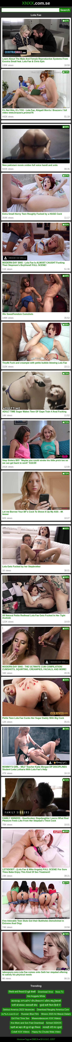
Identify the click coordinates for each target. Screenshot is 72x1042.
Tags (27, 1039)
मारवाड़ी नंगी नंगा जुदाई (52, 1027)
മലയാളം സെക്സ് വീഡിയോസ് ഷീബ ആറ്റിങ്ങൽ (36, 1000)
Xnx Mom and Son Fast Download (27, 1023)
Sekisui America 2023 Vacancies (18, 1009)
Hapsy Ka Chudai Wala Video (46, 1031)
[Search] (30, 10)
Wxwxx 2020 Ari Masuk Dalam (56, 1014)
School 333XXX (53, 1023)
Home (20, 1039)
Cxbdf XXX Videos (20, 1031)
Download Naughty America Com (53, 1009)
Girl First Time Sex (20, 1018)
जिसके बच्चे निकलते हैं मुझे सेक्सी (22, 992)
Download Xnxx (45, 992)
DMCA (35, 1039)
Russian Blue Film (30, 1014)
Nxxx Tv (59, 992)
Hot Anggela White (36, 996)
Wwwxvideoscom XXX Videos (46, 1018)
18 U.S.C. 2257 (47, 1039)
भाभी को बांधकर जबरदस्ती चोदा (24, 1005)
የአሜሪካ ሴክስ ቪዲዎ (10, 1014)
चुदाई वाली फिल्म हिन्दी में (50, 1005)
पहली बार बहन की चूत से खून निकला (25, 1027)
